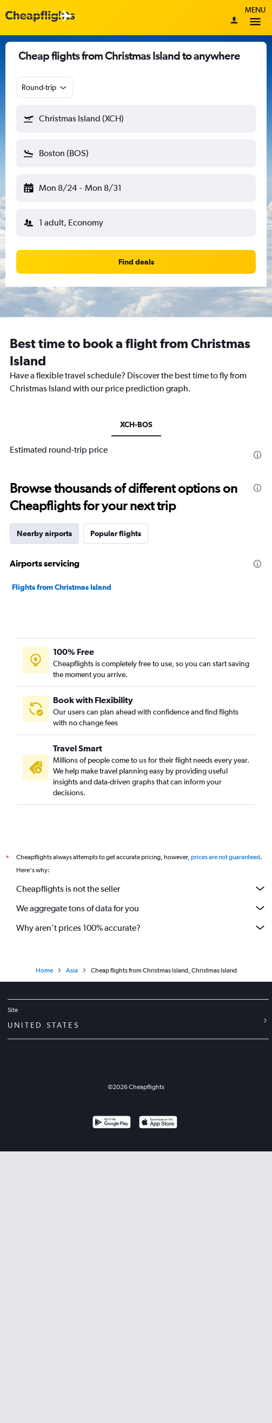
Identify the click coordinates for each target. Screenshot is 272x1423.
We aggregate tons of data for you (141, 908)
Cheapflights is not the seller (141, 888)
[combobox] (45, 87)
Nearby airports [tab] (44, 533)
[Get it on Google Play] (112, 1123)
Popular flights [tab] (115, 533)
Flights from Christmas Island (61, 587)
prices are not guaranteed (225, 857)
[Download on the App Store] (158, 1123)
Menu (255, 17)
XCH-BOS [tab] (136, 424)
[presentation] (257, 455)
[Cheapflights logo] (40, 16)
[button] (136, 119)
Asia (72, 970)
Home (44, 970)
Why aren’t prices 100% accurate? (141, 927)
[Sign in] (234, 21)
